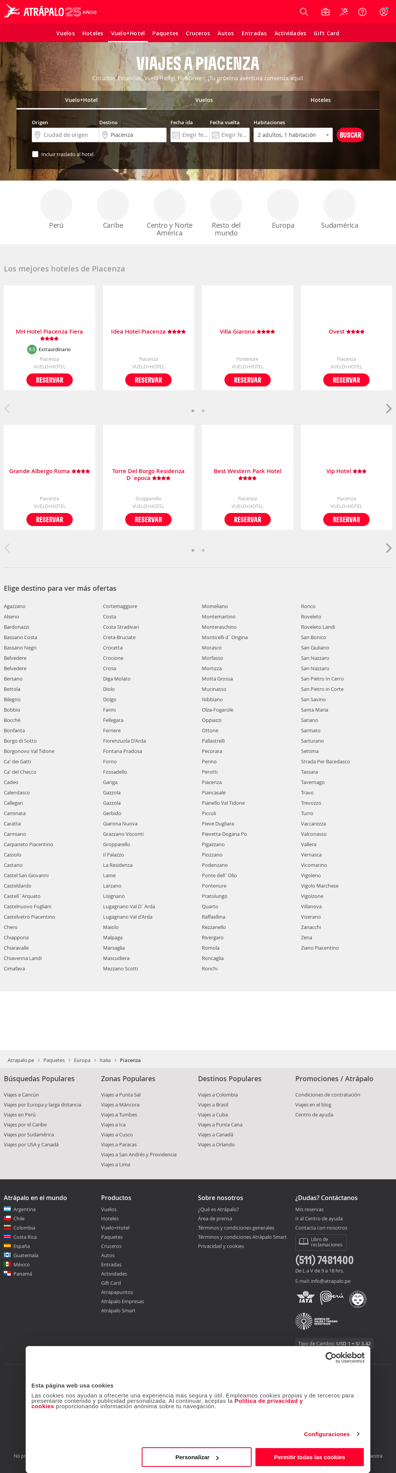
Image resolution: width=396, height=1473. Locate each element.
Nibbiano (212, 699)
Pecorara (212, 751)
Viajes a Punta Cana (220, 1124)
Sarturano (312, 740)
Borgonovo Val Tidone (29, 751)
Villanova (311, 906)
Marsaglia (114, 947)
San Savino (313, 699)
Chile (19, 1218)
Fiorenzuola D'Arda (124, 740)
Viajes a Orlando (216, 1144)
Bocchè (12, 720)
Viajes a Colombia (218, 1094)
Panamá (22, 1273)
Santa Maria (314, 709)
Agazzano (15, 606)
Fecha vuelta (225, 122)
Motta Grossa (217, 678)
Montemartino (219, 616)
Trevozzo (311, 802)
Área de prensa (215, 1218)
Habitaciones (269, 122)
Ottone (210, 730)
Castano (13, 864)
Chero (11, 927)
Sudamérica (339, 209)
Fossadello (115, 771)
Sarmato (311, 730)
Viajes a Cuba (213, 1114)
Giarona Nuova (120, 823)
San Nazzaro (315, 657)
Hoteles (110, 1218)
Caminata (15, 813)
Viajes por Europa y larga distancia (42, 1104)
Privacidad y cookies (221, 1246)
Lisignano (114, 896)
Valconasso (314, 833)
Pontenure (214, 885)
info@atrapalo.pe (330, 1280)
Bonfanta (14, 730)
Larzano (112, 885)
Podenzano (215, 864)
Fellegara (113, 720)
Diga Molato (117, 678)
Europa (283, 209)
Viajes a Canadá (215, 1134)
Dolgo (109, 699)
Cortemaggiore (120, 606)
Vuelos (108, 1209)
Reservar (49, 380)
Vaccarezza (313, 823)
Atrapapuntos (117, 1292)
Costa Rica (25, 1236)
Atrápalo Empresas (122, 1301)
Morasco (212, 647)
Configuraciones (327, 1434)
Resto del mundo (226, 213)
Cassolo (12, 854)
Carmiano (15, 833)
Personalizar (197, 1457)
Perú (56, 209)
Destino (108, 122)
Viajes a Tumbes (119, 1114)
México (21, 1264)
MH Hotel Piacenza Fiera (49, 335)
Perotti (210, 771)
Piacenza (212, 782)
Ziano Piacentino (320, 947)
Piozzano (212, 854)
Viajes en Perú (20, 1114)
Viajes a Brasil (213, 1104)
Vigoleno (311, 875)
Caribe (113, 209)
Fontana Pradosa (122, 751)
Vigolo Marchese (320, 885)
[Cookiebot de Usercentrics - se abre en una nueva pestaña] (331, 1357)
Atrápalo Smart (118, 1310)
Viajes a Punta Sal (121, 1094)
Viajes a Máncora (120, 1104)
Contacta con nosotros (321, 1228)
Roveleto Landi (318, 626)
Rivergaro (213, 937)
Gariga (110, 782)
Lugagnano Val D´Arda (129, 906)
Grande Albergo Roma (49, 471)
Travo (307, 792)
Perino (209, 761)
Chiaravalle (16, 947)
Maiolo (111, 927)
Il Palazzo (113, 854)
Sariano (309, 720)
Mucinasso (214, 689)
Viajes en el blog (313, 1104)
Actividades (114, 1273)
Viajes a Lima (115, 1164)
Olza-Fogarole (217, 709)
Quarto (210, 906)
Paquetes (54, 1060)
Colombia (24, 1227)
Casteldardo (17, 885)
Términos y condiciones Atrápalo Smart (242, 1236)
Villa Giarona (247, 331)
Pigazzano (213, 844)
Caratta (12, 823)
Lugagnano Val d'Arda (127, 916)
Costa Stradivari (121, 626)
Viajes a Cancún (21, 1094)
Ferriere (112, 730)
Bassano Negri (20, 647)
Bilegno (12, 699)
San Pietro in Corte (322, 689)
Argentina (24, 1209)
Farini (109, 709)
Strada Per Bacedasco (325, 761)
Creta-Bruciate (119, 637)
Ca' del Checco (20, 771)
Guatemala (25, 1255)
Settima (310, 751)
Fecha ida (181, 122)
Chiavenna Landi (23, 958)
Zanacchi (311, 927)
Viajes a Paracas (119, 1144)
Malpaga (113, 937)
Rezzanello (214, 927)
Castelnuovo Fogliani (27, 906)
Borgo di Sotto (20, 740)
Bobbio (12, 709)
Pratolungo (214, 896)
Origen (40, 122)
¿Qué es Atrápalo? (218, 1209)
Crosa (109, 668)
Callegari (13, 802)
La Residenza (118, 864)
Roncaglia (213, 958)
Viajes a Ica (113, 1124)
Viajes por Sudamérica (29, 1134)
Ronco (308, 606)
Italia (105, 1060)
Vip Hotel (346, 471)
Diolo (109, 689)
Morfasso (212, 657)
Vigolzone (312, 896)
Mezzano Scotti (120, 968)
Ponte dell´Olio (219, 875)
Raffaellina (213, 916)
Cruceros (111, 1246)
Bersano (13, 678)
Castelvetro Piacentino (29, 916)
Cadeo (11, 782)
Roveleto (311, 616)
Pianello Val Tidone (223, 802)
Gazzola (112, 792)
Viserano (311, 916)
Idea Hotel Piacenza (148, 331)
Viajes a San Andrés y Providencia (139, 1154)
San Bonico (313, 637)
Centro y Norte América (170, 213)
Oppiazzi (211, 720)
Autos (108, 1255)
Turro (307, 813)
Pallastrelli (213, 740)
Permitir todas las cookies (309, 1457)
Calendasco (17, 792)
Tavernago (313, 782)
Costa (109, 616)
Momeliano (215, 606)
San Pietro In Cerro (322, 678)
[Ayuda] (362, 11)
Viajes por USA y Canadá (31, 1144)
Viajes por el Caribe (25, 1124)
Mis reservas (309, 1210)
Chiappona (16, 937)
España (21, 1246)
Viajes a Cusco (117, 1134)
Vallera (308, 844)
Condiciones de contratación (327, 1094)
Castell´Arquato (22, 896)
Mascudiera (116, 958)
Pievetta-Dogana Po (224, 833)
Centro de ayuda (314, 1114)
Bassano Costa (20, 637)
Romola (210, 947)
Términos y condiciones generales (236, 1227)
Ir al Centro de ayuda (319, 1219)
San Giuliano (315, 647)
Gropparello (116, 844)
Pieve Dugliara (218, 823)
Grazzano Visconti (123, 833)
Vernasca (311, 854)
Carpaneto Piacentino (28, 844)
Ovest (347, 331)
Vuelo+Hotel (115, 1227)
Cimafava (14, 968)
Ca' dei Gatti (17, 761)
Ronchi (210, 968)
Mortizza (212, 668)
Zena (306, 937)
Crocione (113, 657)
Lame (109, 875)
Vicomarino (314, 864)
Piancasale (214, 792)
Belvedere (15, 657)
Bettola (12, 689)
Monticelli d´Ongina (225, 637)
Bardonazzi (16, 626)
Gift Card (111, 1282)
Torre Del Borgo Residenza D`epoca (148, 475)
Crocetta (113, 647)
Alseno (11, 616)
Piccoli (209, 813)
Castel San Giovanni (26, 875)
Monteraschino (219, 626)
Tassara (309, 771)
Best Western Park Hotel (247, 475)
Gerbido (112, 813)
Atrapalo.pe (21, 1060)
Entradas (111, 1264)
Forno (110, 761)
